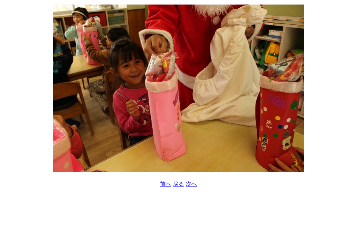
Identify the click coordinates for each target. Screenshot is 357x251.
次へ (191, 184)
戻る (178, 184)
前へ (165, 184)
